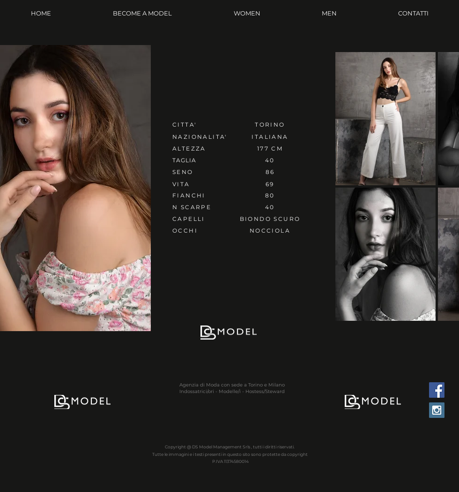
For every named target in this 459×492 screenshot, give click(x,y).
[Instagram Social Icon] (436, 410)
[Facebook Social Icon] (436, 390)
